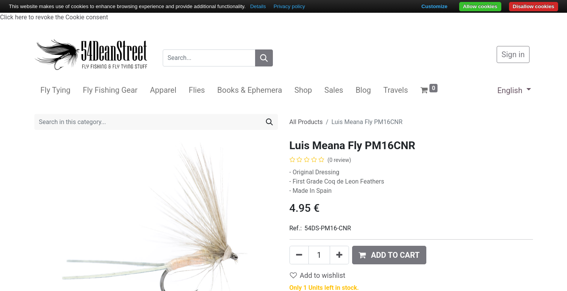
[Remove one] (299, 255)
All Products (306, 122)
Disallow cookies (533, 6)
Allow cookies (480, 6)
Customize (434, 6)
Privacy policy (289, 6)
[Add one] (339, 255)
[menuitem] (55, 90)
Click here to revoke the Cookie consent (54, 17)
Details (258, 6)
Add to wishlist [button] (318, 275)
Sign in (513, 54)
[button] (389, 255)
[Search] (264, 57)
